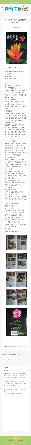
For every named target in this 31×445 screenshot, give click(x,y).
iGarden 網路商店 (15, 383)
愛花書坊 (22, 346)
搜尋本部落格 (20, 389)
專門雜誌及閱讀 (16, 346)
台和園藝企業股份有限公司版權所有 (15, 440)
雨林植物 (9, 346)
